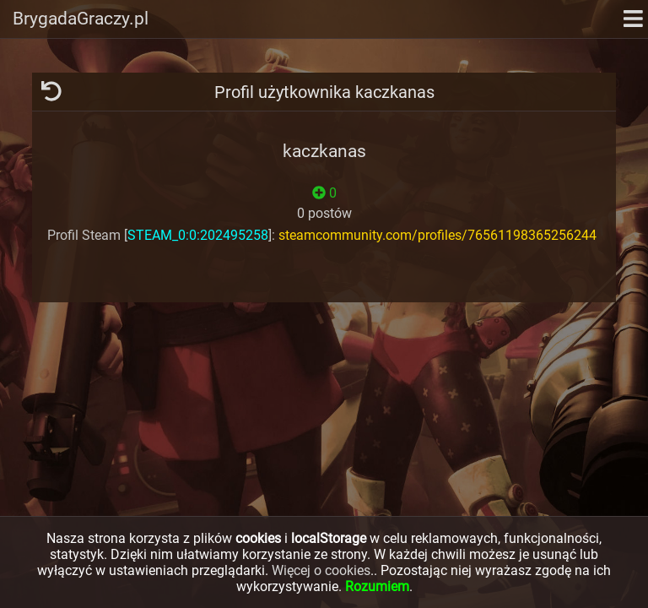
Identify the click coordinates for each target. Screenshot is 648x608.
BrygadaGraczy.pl (80, 18)
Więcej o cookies (321, 570)
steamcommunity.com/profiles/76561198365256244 (437, 235)
